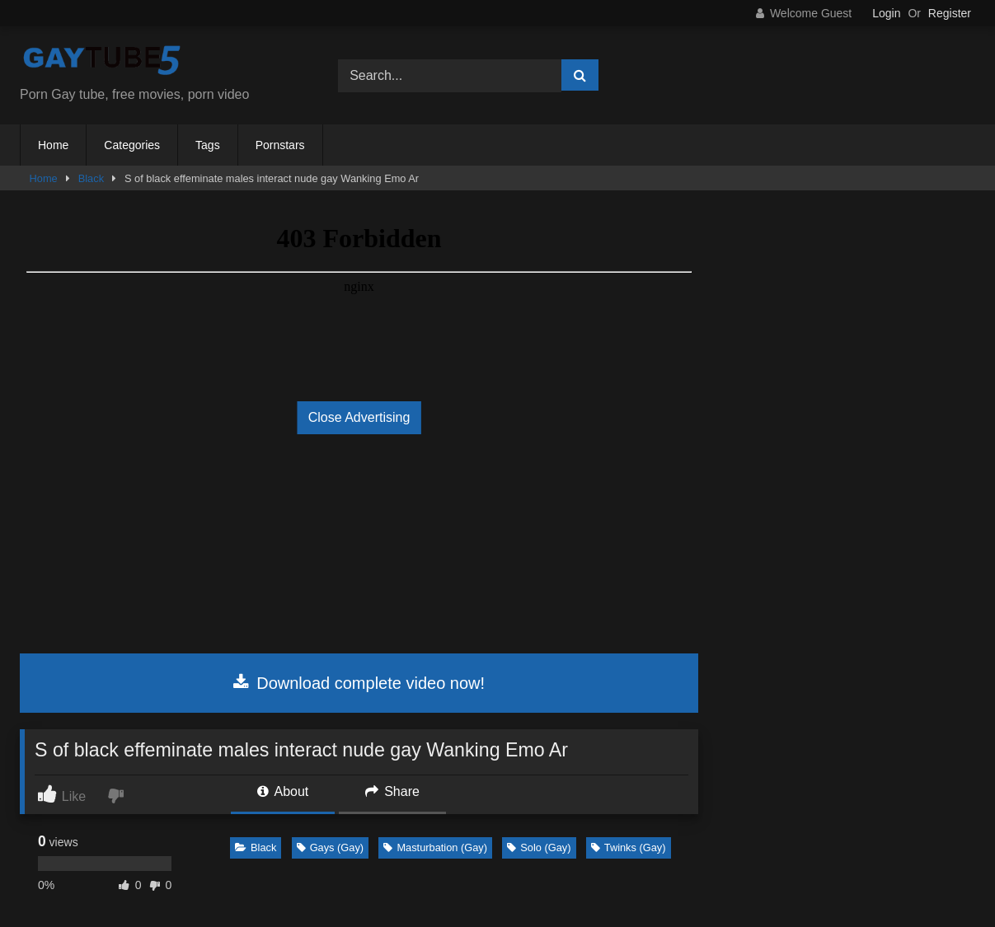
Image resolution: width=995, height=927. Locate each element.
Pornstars (280, 145)
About (282, 791)
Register (949, 13)
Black (91, 178)
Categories (132, 145)
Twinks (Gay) (628, 847)
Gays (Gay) (330, 847)
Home (53, 145)
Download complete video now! (359, 683)
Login (886, 13)
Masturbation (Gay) (435, 847)
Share (392, 791)
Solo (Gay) (538, 847)
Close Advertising (359, 417)
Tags (207, 145)
